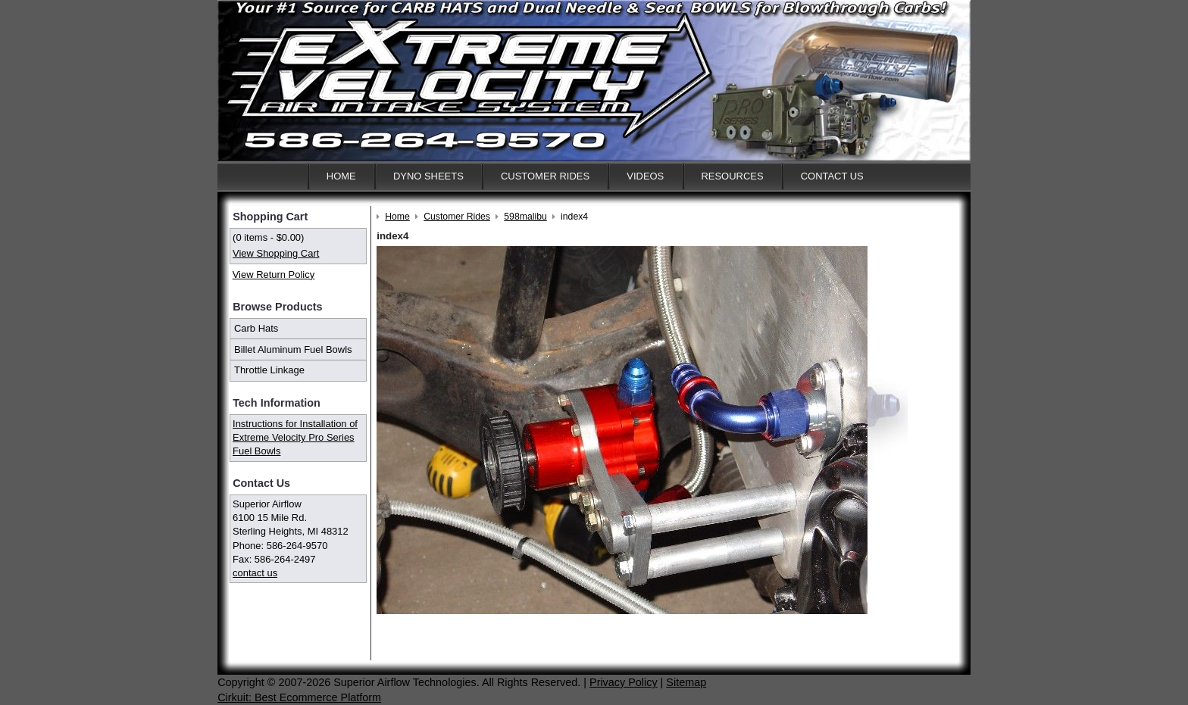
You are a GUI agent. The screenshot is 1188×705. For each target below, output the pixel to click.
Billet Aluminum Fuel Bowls (293, 349)
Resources (732, 176)
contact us (255, 573)
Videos (645, 176)
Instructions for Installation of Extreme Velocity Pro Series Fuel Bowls (295, 437)
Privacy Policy (623, 682)
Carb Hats (256, 328)
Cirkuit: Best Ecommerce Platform (299, 697)
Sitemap (686, 682)
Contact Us (832, 176)
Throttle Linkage (269, 370)
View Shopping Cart (276, 253)
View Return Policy (273, 274)
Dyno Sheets (428, 176)
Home (341, 176)
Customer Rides (545, 176)
